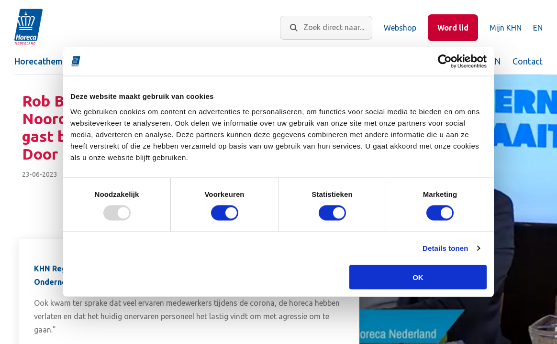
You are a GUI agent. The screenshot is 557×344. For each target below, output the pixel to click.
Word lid (452, 27)
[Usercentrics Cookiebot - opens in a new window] (445, 61)
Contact (527, 61)
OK (417, 277)
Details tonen (445, 248)
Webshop (400, 27)
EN (538, 27)
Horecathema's (44, 61)
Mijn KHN (506, 27)
